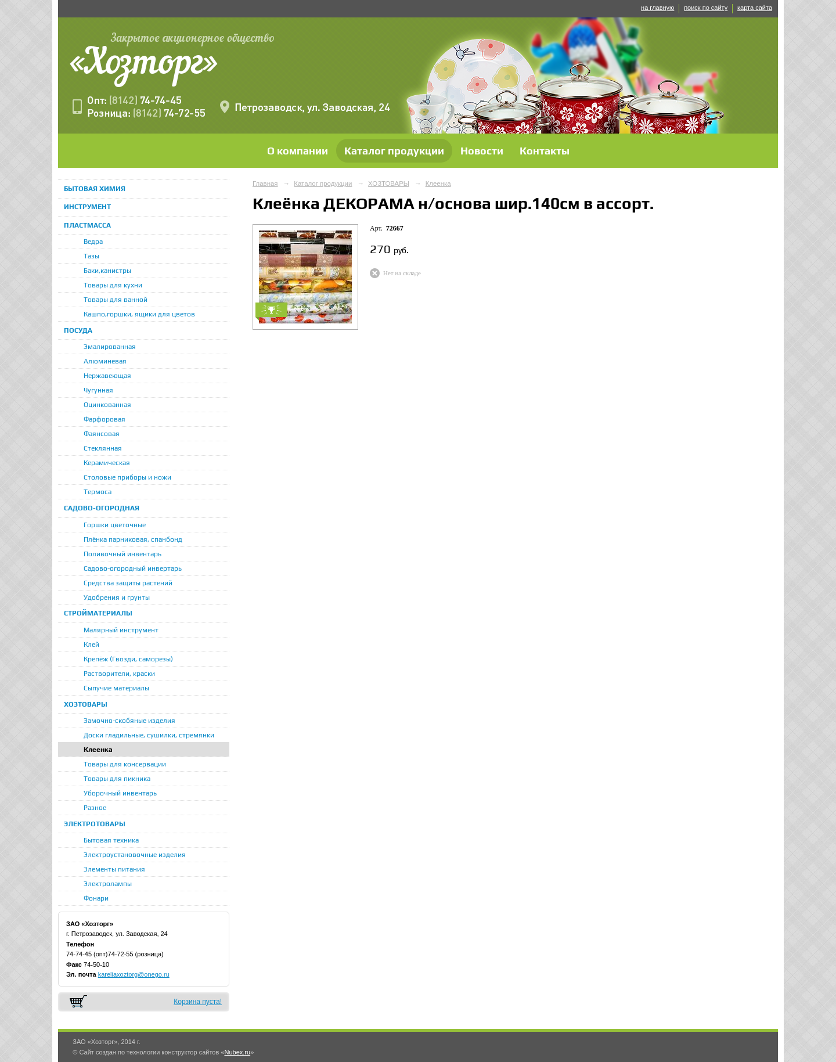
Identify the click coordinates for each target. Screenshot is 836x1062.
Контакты (545, 151)
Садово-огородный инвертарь (133, 568)
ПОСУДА (78, 330)
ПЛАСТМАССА (87, 225)
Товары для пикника (117, 779)
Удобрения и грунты (117, 597)
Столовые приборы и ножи (127, 477)
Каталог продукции (394, 151)
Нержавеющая (107, 376)
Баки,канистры (107, 271)
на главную (657, 7)
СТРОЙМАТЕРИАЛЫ (98, 613)
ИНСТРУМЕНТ (87, 207)
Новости (481, 151)
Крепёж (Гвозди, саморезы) (128, 659)
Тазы (91, 256)
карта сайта (754, 7)
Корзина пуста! (198, 1002)
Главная (265, 183)
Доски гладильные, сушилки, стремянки (149, 735)
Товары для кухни (113, 285)
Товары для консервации (125, 764)
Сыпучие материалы (116, 688)
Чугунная (98, 390)
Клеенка (98, 750)
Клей (91, 644)
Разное (95, 808)
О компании (297, 151)
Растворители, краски (119, 673)
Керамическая (107, 463)
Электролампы (108, 884)
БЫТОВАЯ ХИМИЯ (94, 189)
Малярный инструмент (121, 630)
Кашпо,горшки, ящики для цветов (139, 314)
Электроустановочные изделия (135, 855)
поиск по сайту (705, 7)
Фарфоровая (104, 419)
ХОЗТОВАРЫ (85, 704)
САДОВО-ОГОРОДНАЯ (101, 508)
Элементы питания (114, 869)
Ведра (93, 241)
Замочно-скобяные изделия (129, 721)
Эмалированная (110, 347)
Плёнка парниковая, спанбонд (133, 539)
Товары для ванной (115, 300)
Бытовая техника (111, 840)
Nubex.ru (237, 1052)
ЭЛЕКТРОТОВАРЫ (94, 824)
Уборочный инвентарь (120, 793)
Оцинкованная (107, 405)
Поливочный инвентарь (122, 554)
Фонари (96, 898)
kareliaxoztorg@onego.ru (134, 974)
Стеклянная (103, 448)
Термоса (97, 492)
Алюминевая (105, 361)
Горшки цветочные (115, 525)
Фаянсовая (102, 434)
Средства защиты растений (128, 583)
